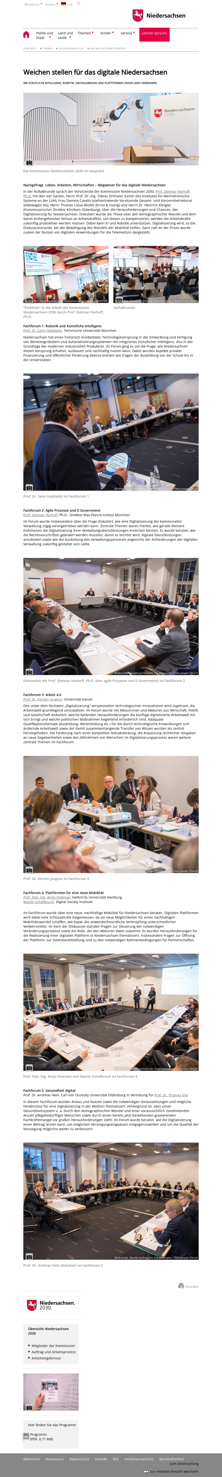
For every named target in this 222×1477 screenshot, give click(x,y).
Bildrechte (31, 1459)
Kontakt (101, 1459)
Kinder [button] (106, 33)
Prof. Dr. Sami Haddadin (42, 330)
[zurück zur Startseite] (28, 35)
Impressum (54, 1459)
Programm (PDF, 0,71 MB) (41, 1436)
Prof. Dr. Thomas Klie (171, 1095)
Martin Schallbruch (38, 902)
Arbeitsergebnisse (46, 1358)
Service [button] (126, 33)
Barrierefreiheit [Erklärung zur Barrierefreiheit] (171, 1459)
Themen (48, 48)
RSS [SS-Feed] (116, 1459)
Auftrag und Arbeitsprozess (108, 48)
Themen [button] (84, 33)
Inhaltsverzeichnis (139, 1459)
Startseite (29, 48)
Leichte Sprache (154, 33)
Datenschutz (79, 1459)
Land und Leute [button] (65, 35)
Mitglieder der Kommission (53, 1345)
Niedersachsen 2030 (71, 48)
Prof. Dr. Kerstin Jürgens (42, 699)
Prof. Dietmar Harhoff (40, 515)
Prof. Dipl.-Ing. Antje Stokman (46, 897)
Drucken (192, 1286)
